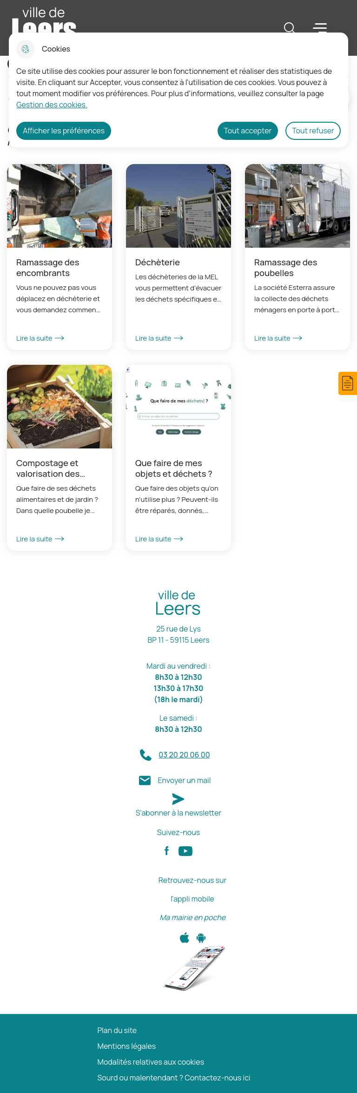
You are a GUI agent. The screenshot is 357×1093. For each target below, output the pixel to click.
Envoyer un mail (184, 780)
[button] (347, 383)
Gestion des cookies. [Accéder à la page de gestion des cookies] (51, 104)
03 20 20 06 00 (184, 755)
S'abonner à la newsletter (179, 813)
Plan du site (117, 1030)
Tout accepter (248, 130)
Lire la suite (40, 338)
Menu (320, 27)
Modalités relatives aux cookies (150, 1062)
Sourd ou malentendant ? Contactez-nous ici (173, 1077)
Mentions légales (126, 1046)
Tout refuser (313, 130)
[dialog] (178, 90)
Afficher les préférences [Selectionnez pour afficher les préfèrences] (64, 130)
